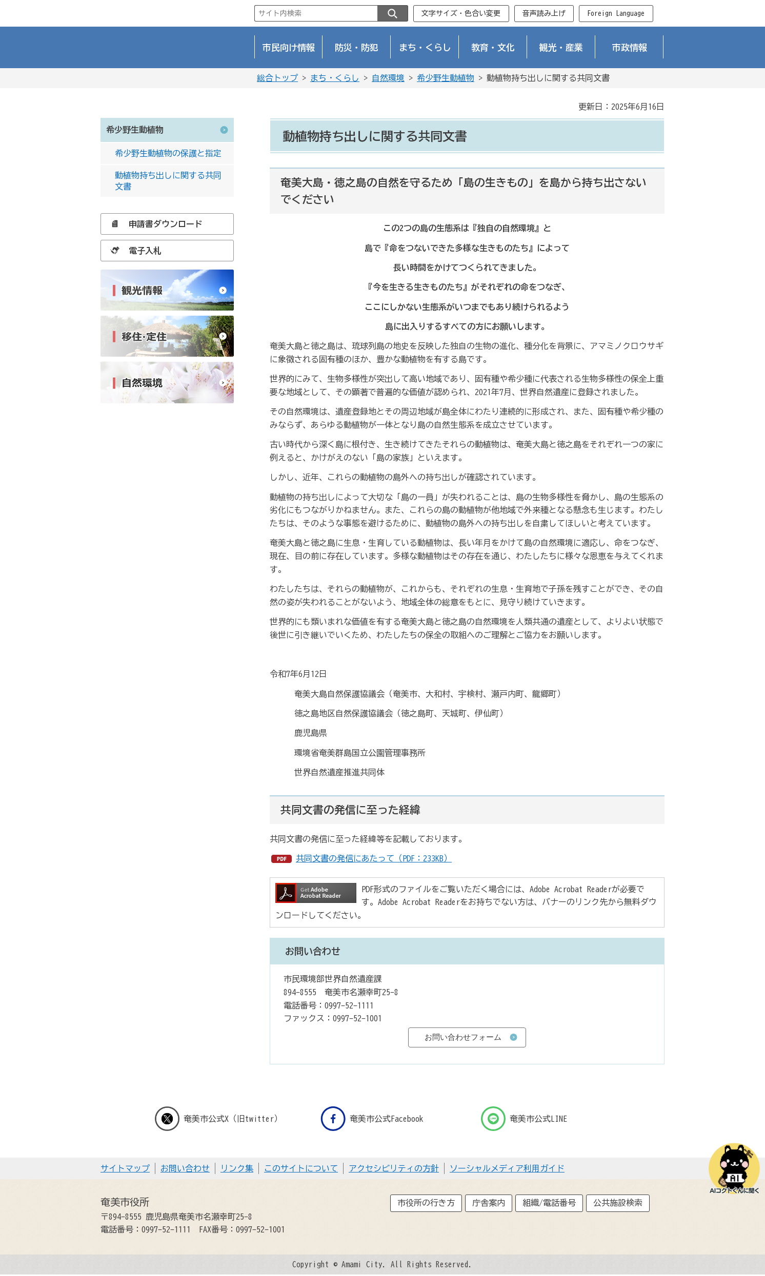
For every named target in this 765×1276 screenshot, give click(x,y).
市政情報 (629, 47)
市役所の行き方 (426, 1203)
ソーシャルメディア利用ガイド (507, 1168)
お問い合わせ (185, 1168)
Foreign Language (616, 13)
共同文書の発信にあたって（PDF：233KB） (374, 858)
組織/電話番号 (549, 1203)
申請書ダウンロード (154, 224)
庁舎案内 (488, 1203)
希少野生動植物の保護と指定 (168, 153)
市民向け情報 (289, 47)
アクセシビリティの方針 (394, 1168)
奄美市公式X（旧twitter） (218, 1118)
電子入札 (133, 250)
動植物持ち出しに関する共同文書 (168, 181)
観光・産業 (561, 47)
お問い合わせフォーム (463, 1037)
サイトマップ (125, 1168)
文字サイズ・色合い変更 (460, 13)
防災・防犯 (356, 47)
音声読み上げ (544, 13)
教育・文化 (493, 47)
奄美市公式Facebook (372, 1118)
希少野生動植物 (445, 78)
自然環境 (388, 78)
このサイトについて (301, 1168)
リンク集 (236, 1168)
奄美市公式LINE (524, 1118)
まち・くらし (425, 47)
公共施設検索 (617, 1203)
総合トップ (277, 78)
